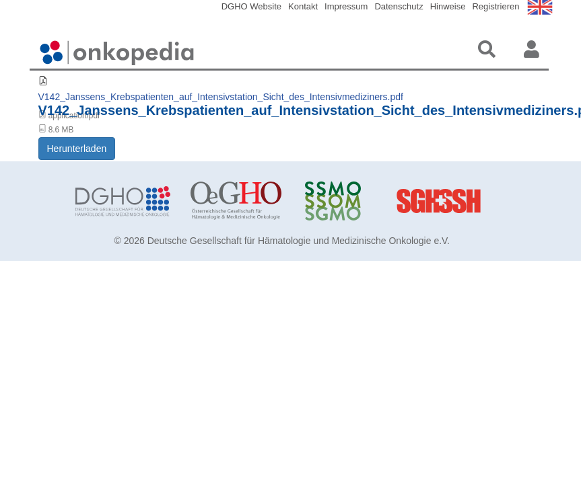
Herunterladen (77, 148)
